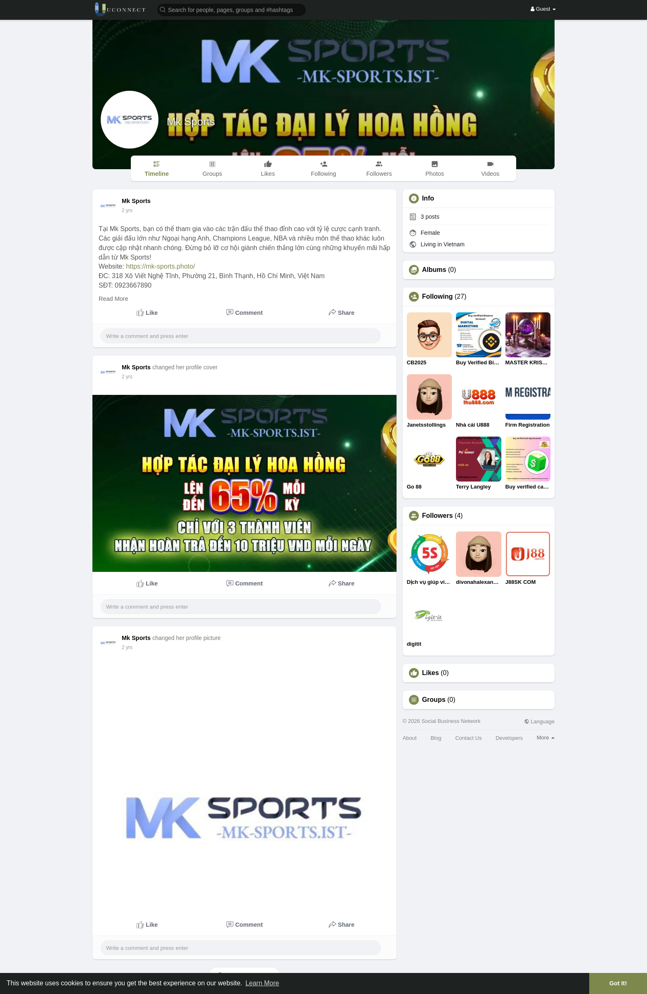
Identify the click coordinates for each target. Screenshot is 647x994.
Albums (434, 270)
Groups (434, 700)
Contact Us (468, 738)
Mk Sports (191, 122)
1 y (125, 210)
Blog (435, 738)
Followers (437, 515)
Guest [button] (543, 9)
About (410, 738)
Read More (113, 298)
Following (437, 296)
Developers (509, 738)
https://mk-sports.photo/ (160, 266)
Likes (430, 673)
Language (539, 721)
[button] (231, 9)
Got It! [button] (618, 983)
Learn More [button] (262, 983)
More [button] (546, 737)
